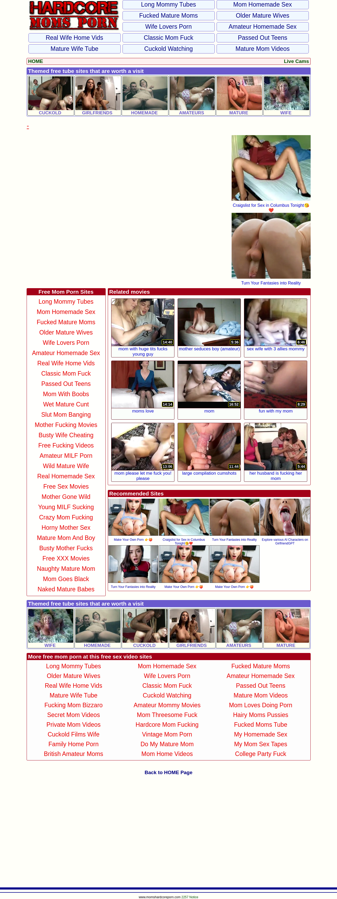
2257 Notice (190, 897)
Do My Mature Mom (167, 744)
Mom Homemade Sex (262, 4)
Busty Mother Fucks (66, 548)
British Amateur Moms (73, 753)
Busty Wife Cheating (65, 435)
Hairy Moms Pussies (260, 714)
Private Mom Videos (73, 724)
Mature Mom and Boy (66, 537)
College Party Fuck (260, 753)
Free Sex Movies (66, 486)
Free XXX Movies (66, 558)
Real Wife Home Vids (74, 37)
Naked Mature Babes (65, 589)
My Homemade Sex (260, 734)
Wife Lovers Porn (168, 26)
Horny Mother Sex (66, 527)
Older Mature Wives (262, 15)
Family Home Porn (73, 744)
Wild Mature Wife (66, 466)
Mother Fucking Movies (66, 424)
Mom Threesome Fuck (167, 714)
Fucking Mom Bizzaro (73, 705)
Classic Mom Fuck (168, 37)
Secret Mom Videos (73, 714)
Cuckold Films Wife (74, 734)
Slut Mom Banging (66, 414)
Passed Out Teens (262, 37)
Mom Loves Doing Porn (260, 705)
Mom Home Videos (167, 753)
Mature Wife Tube (75, 48)
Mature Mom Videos (263, 48)
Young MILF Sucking (66, 507)
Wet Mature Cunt (66, 404)
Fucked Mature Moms (168, 15)
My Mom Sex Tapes (260, 744)
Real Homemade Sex (66, 476)
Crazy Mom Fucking (66, 517)
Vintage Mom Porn (167, 734)
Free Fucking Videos (66, 445)
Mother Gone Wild (66, 496)
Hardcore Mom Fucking (167, 724)
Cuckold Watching (168, 48)
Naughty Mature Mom (66, 568)
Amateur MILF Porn (66, 455)
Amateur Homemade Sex (262, 26)
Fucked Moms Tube (260, 724)
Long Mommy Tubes (168, 4)
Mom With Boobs (66, 394)
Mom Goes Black (66, 579)
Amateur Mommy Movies (167, 705)
